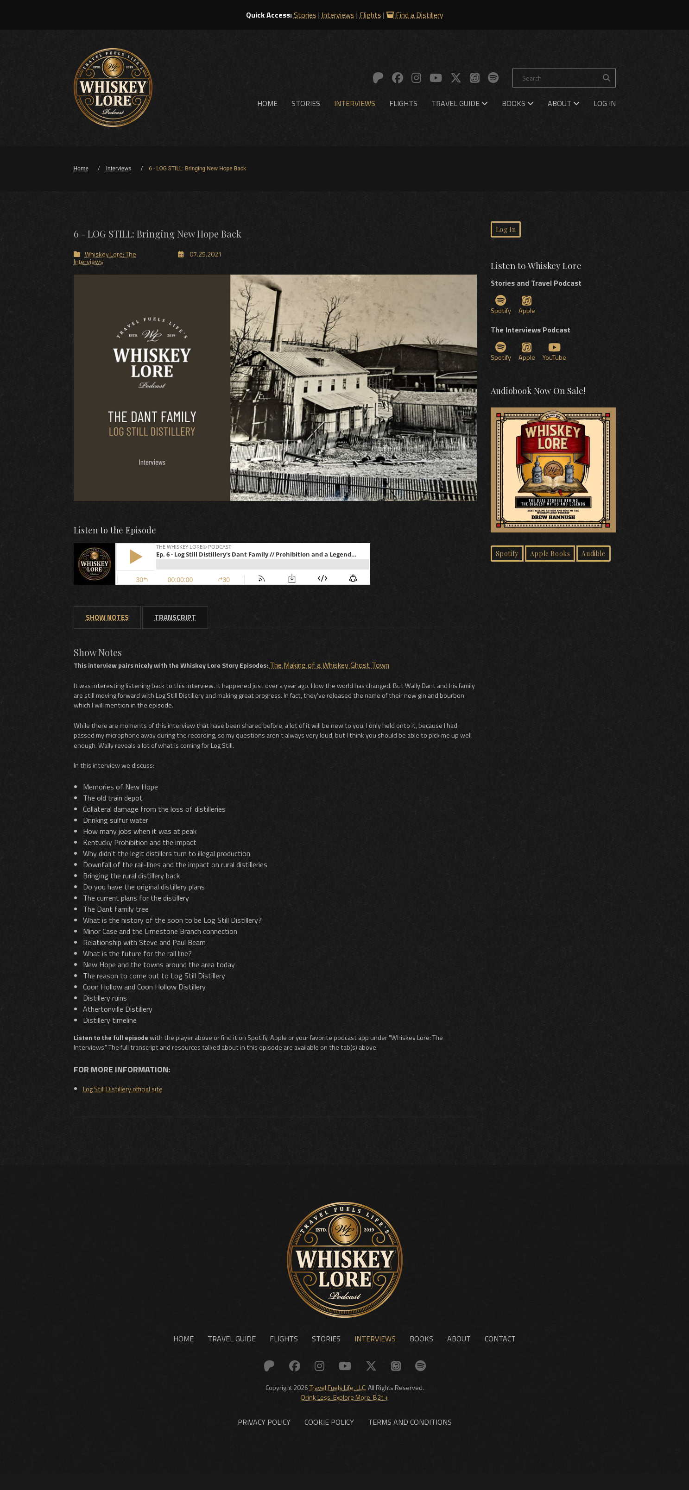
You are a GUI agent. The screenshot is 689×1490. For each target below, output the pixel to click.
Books (518, 103)
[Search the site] (606, 78)
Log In (605, 103)
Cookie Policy (329, 1439)
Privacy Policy (264, 1439)
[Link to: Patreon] (378, 77)
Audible (593, 559)
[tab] (107, 618)
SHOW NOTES (107, 618)
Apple (530, 308)
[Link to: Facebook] (397, 77)
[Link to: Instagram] (416, 77)
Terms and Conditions (410, 1439)
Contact (500, 1353)
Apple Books (550, 559)
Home (267, 103)
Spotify (502, 308)
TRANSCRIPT (175, 618)
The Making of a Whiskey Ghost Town (353, 665)
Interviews (338, 14)
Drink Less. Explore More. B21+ (344, 1411)
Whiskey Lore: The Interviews (105, 257)
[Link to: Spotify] (493, 77)
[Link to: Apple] (475, 77)
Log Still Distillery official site (129, 1099)
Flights (370, 14)
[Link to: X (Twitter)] (455, 77)
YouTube (559, 356)
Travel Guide (459, 103)
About (564, 103)
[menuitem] (267, 103)
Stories (305, 14)
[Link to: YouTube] (436, 77)
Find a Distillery (414, 14)
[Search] (564, 78)
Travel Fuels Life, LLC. (338, 1401)
